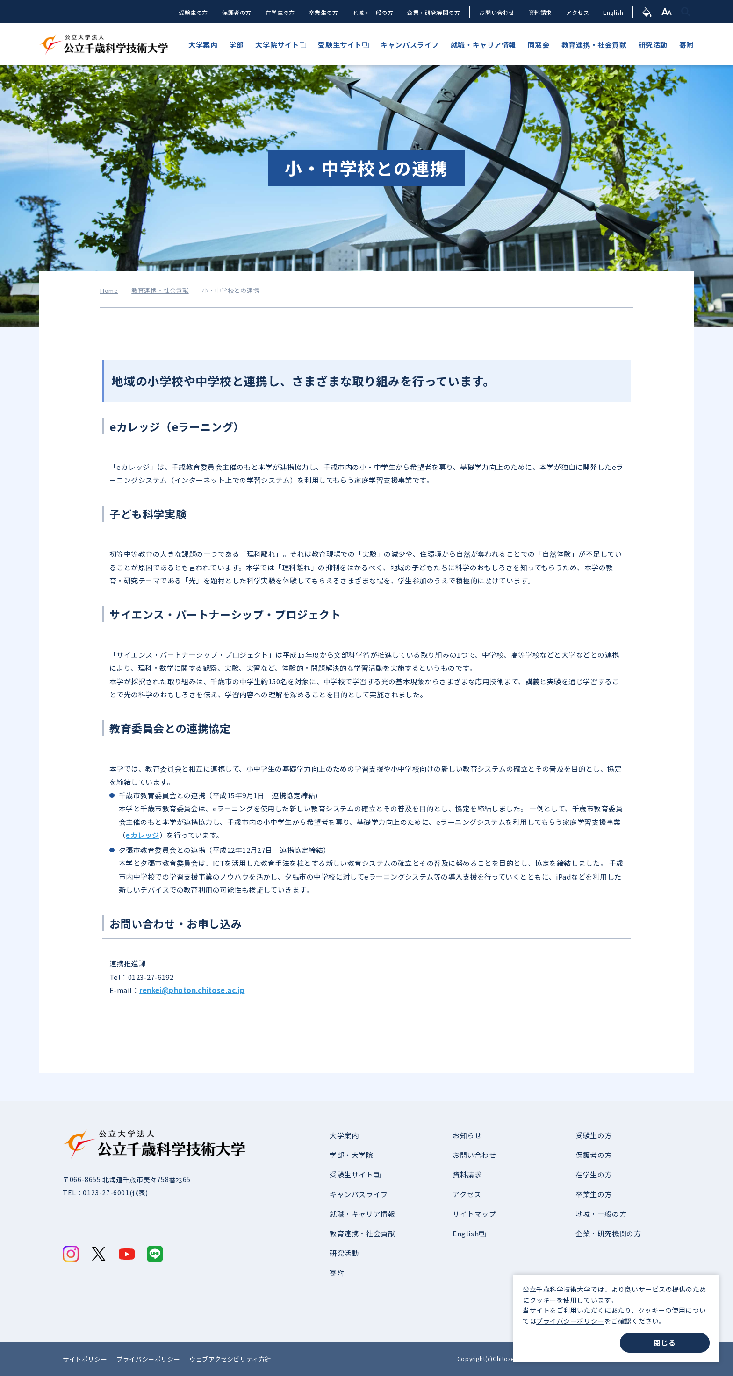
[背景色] (647, 11)
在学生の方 (279, 12)
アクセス (577, 12)
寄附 (337, 1272)
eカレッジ (142, 835)
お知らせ (467, 1135)
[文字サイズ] (667, 11)
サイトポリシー (85, 1359)
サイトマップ (474, 1214)
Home (109, 290)
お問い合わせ (497, 12)
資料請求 (540, 12)
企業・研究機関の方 (433, 12)
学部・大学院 (352, 1155)
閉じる (665, 1343)
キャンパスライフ (359, 1194)
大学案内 (344, 1135)
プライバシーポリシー (570, 1321)
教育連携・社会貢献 (159, 290)
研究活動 (344, 1253)
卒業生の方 (323, 12)
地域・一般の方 (372, 12)
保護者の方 (236, 12)
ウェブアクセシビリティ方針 (230, 1359)
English (613, 12)
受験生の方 (192, 12)
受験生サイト (352, 1174)
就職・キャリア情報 (362, 1214)
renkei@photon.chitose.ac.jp (191, 990)
